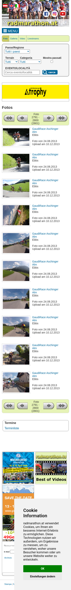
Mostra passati (52, 57)
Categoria (26, 57)
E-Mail (6, 552)
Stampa (8, 584)
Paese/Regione (14, 47)
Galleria (13, 38)
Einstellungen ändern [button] (42, 576)
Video (22, 38)
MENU (10, 30)
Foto (5, 38)
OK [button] (42, 568)
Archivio (8, 558)
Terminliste (12, 428)
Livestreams (33, 38)
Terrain (9, 57)
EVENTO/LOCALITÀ (17, 68)
